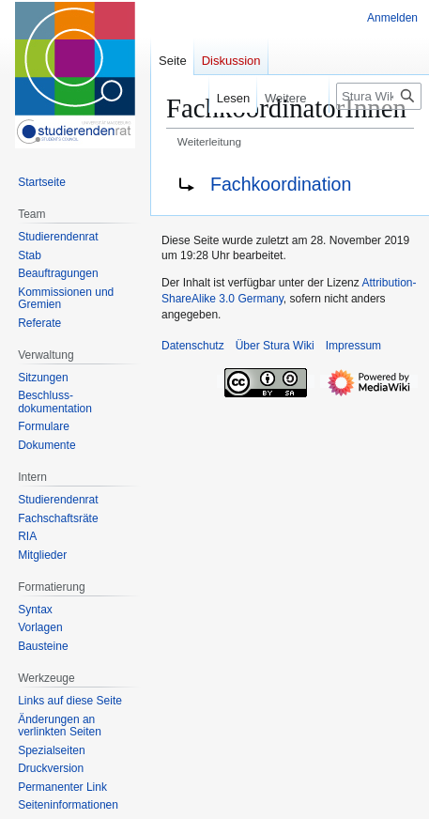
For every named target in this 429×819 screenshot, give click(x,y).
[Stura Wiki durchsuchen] (378, 96)
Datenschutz (192, 345)
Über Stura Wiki (275, 345)
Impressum (353, 345)
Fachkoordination (280, 184)
